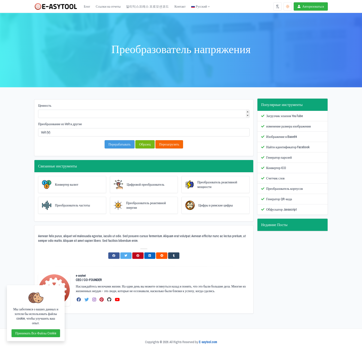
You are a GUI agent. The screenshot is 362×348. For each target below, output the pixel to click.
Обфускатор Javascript (281, 209)
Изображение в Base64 (281, 137)
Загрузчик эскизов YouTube (284, 116)
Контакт (179, 6)
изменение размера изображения (288, 126)
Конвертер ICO (276, 168)
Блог (87, 6)
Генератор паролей (279, 157)
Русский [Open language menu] (199, 6)
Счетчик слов (275, 178)
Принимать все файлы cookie (35, 333)
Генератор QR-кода (279, 199)
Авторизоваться (310, 6)
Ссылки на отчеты (108, 6)
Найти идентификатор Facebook (288, 147)
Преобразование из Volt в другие (60, 124)
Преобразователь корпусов (284, 189)
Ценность (44, 105)
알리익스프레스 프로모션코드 (147, 6)
